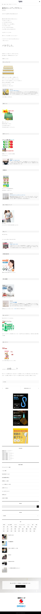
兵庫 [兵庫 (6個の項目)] (11, 526)
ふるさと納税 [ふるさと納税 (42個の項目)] (10, 524)
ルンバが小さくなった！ (6, 491)
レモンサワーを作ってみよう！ (15, 90)
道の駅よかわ (4, 450)
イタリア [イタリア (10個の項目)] (15, 524)
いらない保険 (4, 470)
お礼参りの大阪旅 (5, 453)
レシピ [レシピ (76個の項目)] (28, 524)
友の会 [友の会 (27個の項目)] (20, 526)
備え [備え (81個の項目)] (7, 526)
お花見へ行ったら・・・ (6, 487)
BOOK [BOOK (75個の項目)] (4, 524)
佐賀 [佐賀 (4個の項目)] (4, 526)
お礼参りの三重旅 (5, 455)
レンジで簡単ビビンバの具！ (6, 484)
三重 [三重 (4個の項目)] (32, 524)
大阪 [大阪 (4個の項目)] (28, 526)
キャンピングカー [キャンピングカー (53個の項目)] (22, 524)
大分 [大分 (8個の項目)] (24, 526)
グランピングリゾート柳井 (6, 467)
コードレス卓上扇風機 (13, 302)
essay (20, 586)
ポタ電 (15, 308)
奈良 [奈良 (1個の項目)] (32, 526)
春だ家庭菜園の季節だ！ (6, 477)
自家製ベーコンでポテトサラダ (15, 160)
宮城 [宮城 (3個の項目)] (35, 526)
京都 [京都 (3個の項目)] (36, 524)
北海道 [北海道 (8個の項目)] (16, 526)
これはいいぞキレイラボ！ (14, 244)
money (5, 381)
